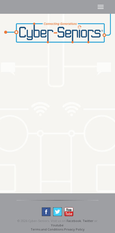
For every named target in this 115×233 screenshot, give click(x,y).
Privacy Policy (74, 229)
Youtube (57, 225)
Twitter (88, 221)
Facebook (74, 221)
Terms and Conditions (47, 229)
